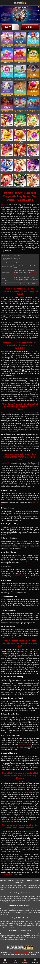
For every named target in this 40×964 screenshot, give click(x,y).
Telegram (25, 961)
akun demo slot (9, 332)
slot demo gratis (30, 831)
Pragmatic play (5, 463)
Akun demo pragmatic (8, 413)
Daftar (10, 27)
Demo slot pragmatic (32, 791)
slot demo (18, 247)
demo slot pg (25, 445)
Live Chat (35, 961)
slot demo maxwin (6, 874)
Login (5, 961)
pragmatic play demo (17, 575)
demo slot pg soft (25, 744)
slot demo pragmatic (8, 393)
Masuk (29, 27)
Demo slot (4, 204)
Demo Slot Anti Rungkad (20, 952)
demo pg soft (25, 687)
